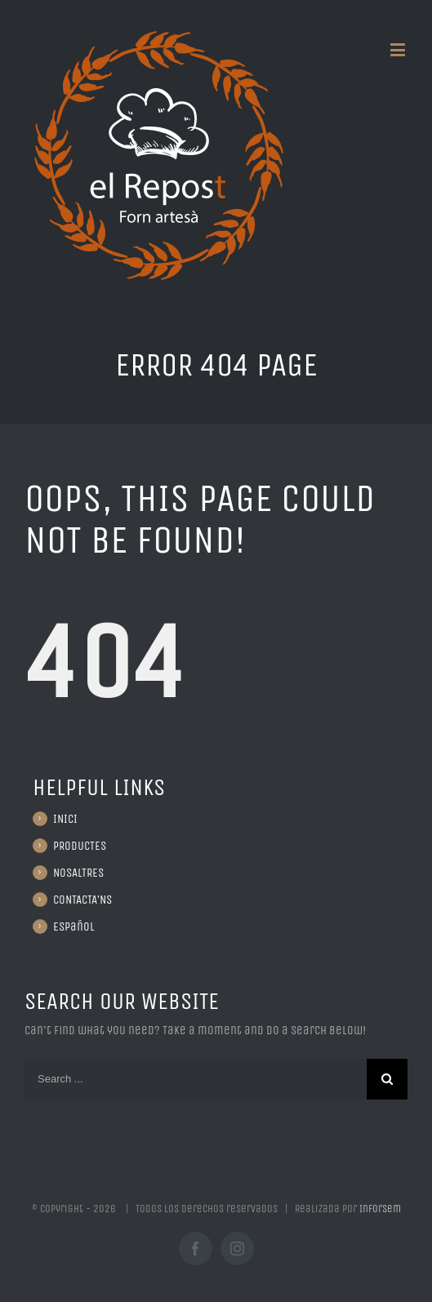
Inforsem (380, 1208)
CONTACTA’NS (82, 899)
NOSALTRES (78, 872)
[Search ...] (195, 1079)
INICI (65, 818)
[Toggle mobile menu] (399, 49)
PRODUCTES (79, 845)
